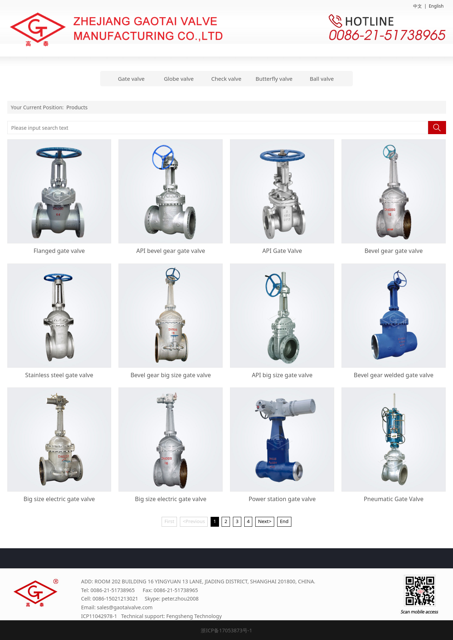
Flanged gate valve (59, 251)
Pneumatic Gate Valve (393, 499)
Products (76, 107)
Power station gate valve (282, 499)
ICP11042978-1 (99, 616)
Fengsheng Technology (194, 616)
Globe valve (178, 78)
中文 (417, 6)
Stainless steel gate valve (59, 375)
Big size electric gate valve (59, 499)
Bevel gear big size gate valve (171, 375)
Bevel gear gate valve (394, 251)
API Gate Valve (282, 251)
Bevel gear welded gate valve (394, 375)
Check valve (226, 78)
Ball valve (322, 78)
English (436, 6)
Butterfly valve (274, 78)
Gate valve (131, 78)
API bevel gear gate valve (170, 251)
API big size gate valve (282, 375)
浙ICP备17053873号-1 (226, 630)
